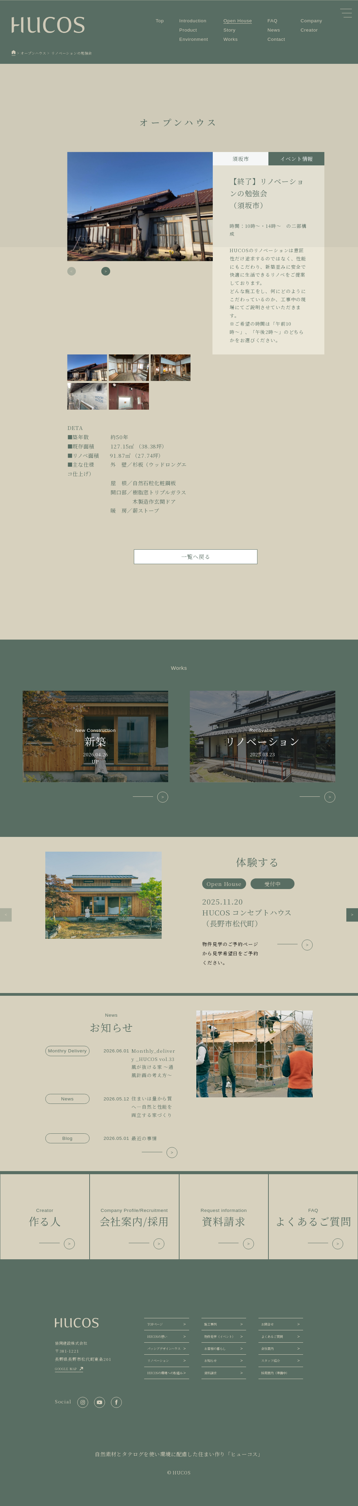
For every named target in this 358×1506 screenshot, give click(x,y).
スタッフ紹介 (270, 1360)
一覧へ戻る (195, 556)
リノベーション (158, 1360)
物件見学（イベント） (219, 1336)
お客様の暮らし (215, 1348)
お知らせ (210, 1360)
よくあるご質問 (272, 1336)
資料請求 (210, 1372)
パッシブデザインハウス (164, 1348)
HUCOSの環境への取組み (165, 1372)
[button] (105, 271)
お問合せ (267, 1324)
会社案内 (267, 1348)
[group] (179, 910)
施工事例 (210, 1324)
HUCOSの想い (157, 1336)
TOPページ (155, 1324)
